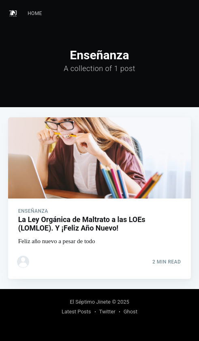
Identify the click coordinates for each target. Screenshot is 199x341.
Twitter (107, 312)
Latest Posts (76, 312)
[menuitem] (35, 14)
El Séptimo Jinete (90, 302)
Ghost (130, 312)
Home (35, 13)
